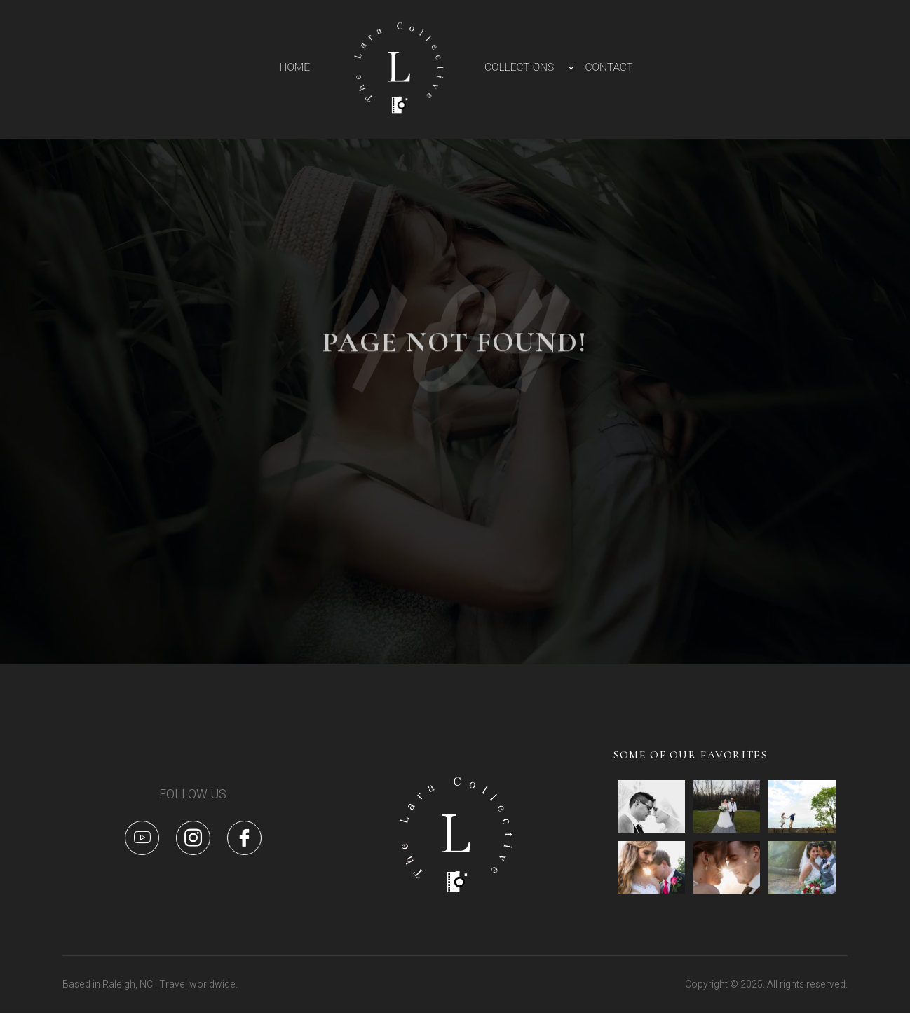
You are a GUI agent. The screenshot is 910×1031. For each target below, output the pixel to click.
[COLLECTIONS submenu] (571, 67)
